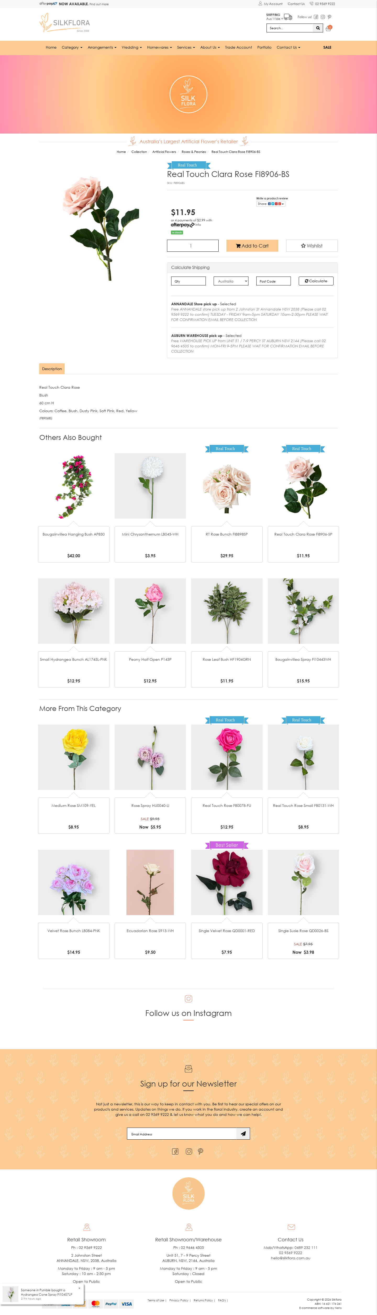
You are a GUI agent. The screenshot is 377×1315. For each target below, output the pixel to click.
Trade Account (238, 47)
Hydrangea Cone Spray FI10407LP (46, 1294)
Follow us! (304, 17)
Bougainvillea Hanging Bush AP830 (74, 534)
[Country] (231, 281)
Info (198, 224)
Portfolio (264, 47)
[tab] (52, 368)
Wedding (132, 47)
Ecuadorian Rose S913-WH (150, 930)
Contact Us (295, 4)
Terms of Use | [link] (157, 1300)
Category (72, 47)
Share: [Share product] (271, 203)
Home (51, 47)
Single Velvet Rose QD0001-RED (227, 930)
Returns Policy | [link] (204, 1300)
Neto (338, 1307)
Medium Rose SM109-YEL (74, 805)
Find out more (99, 4)
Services (186, 47)
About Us (210, 47)
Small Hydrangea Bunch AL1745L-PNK (73, 659)
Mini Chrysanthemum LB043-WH (150, 534)
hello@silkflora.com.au (291, 1258)
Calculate (316, 281)
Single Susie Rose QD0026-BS (303, 930)
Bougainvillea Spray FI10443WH (303, 659)
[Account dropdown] (270, 4)
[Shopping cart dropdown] (328, 29)
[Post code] (273, 281)
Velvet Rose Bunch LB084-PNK (73, 930)
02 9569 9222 (322, 3)
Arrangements (102, 47)
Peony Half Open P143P (150, 659)
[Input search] (290, 27)
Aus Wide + (279, 16)
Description (52, 368)
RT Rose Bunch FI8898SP (227, 534)
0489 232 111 (306, 1247)
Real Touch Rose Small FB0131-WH (303, 805)
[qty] (188, 281)
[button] (312, 245)
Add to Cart (252, 245)
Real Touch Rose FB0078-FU (227, 805)
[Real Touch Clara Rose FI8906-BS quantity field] (193, 245)
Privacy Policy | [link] (180, 1300)
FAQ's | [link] (223, 1300)
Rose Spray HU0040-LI (150, 805)
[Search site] (318, 27)
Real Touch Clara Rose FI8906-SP (303, 534)
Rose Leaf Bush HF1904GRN (227, 659)
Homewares (159, 47)
